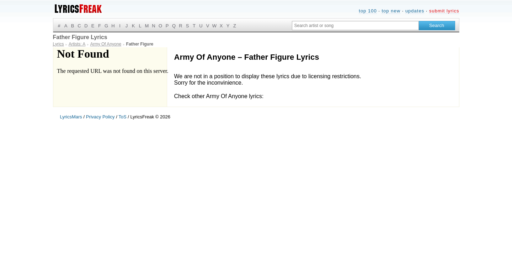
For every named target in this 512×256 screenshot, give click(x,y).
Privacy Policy (100, 116)
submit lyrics (444, 11)
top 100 (368, 11)
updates (414, 11)
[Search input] (355, 25)
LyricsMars (71, 116)
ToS (122, 116)
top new (391, 11)
